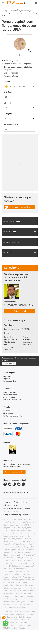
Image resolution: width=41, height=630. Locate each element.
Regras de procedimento (12, 508)
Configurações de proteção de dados (16, 515)
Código (7, 81)
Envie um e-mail (20, 311)
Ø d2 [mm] (8, 92)
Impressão (26, 508)
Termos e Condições (10, 511)
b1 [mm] (7, 103)
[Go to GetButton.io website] (5, 627)
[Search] (25, 3)
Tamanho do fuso (11, 124)
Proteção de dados (20, 502)
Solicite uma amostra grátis (17, 207)
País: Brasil (24, 492)
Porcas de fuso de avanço (9, 12)
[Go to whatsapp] (5, 623)
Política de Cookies (10, 505)
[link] (19, 208)
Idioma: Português (11, 493)
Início (5, 10)
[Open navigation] (3, 3)
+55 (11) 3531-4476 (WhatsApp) (20, 305)
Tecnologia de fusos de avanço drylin (20, 10)
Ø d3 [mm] (8, 114)
